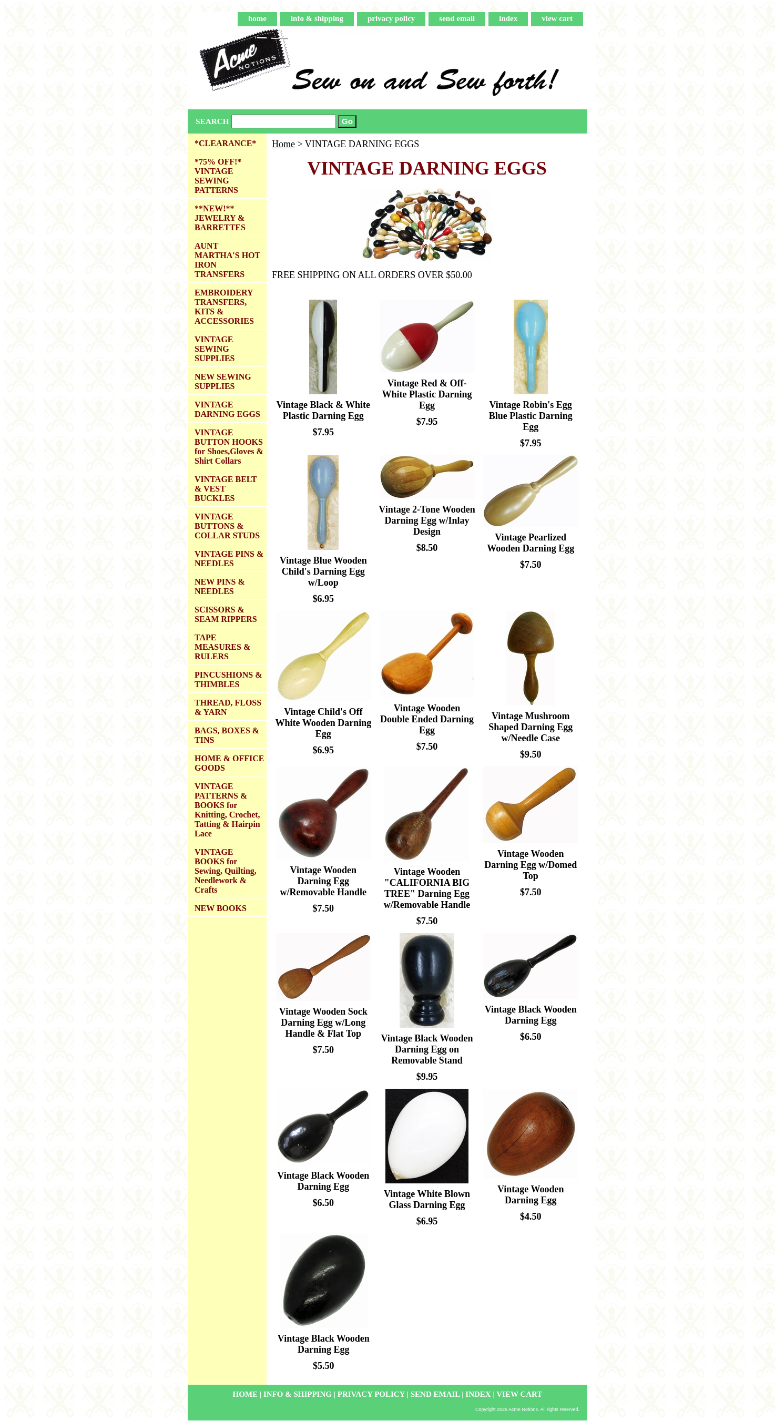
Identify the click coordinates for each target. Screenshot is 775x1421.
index (508, 18)
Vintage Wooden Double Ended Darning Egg (427, 719)
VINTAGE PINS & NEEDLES (229, 558)
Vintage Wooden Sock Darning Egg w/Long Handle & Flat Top (323, 1022)
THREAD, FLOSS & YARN (228, 707)
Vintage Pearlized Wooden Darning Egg (530, 543)
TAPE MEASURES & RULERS (222, 647)
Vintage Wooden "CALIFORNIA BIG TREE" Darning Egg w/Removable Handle (427, 888)
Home (283, 144)
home (257, 18)
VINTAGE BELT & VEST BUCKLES (226, 489)
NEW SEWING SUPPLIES (223, 381)
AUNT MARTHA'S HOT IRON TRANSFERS (227, 260)
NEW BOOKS (221, 908)
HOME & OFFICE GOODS (229, 763)
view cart (557, 18)
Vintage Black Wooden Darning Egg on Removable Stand (427, 1049)
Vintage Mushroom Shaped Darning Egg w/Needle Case (530, 727)
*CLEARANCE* (225, 143)
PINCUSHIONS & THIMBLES (228, 679)
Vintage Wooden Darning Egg (530, 1194)
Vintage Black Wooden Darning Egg (531, 1015)
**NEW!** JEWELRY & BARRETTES (220, 218)
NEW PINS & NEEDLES (220, 586)
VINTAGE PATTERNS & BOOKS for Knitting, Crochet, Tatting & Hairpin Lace (227, 810)
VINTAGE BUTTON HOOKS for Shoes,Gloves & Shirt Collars (229, 446)
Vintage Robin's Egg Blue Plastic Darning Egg (531, 416)
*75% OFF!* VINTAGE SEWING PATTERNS (218, 176)
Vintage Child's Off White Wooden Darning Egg (323, 723)
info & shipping (317, 18)
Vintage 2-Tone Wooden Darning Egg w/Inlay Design (427, 520)
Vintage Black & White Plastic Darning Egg (324, 410)
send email (457, 18)
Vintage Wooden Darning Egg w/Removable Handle (323, 881)
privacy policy (391, 18)
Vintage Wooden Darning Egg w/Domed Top (530, 864)
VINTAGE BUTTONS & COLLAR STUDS (227, 526)
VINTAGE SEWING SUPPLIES (214, 349)
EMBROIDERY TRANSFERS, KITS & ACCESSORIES (224, 306)
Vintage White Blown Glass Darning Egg (427, 1199)
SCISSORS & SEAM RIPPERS (226, 614)
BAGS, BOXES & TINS (227, 735)
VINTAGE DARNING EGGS (227, 409)
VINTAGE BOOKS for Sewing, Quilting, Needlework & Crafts (226, 870)
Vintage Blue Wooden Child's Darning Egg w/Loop (323, 571)
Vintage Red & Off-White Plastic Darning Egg (427, 394)
